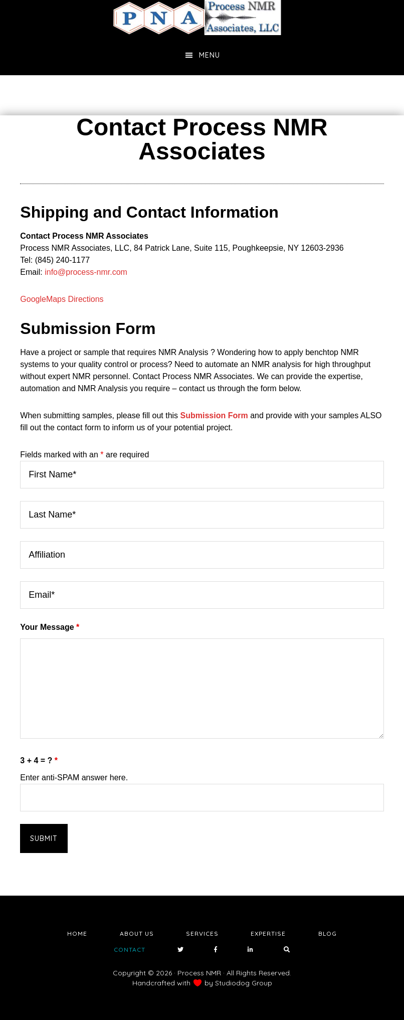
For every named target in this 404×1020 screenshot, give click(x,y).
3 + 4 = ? (39, 760)
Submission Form (214, 415)
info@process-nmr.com (86, 272)
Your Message (49, 627)
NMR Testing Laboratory (202, 17)
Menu (209, 55)
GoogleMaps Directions (61, 299)
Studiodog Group (243, 982)
